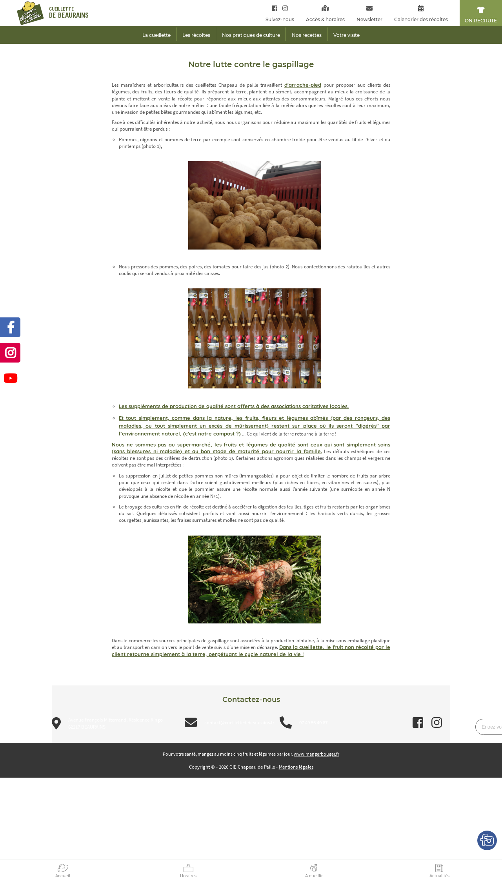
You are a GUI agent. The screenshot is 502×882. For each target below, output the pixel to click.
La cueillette (156, 35)
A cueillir (314, 875)
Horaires (188, 875)
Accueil (62, 875)
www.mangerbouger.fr (316, 754)
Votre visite (346, 35)
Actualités (439, 875)
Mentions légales (296, 767)
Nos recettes (307, 35)
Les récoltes (196, 35)
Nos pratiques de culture (251, 35)
